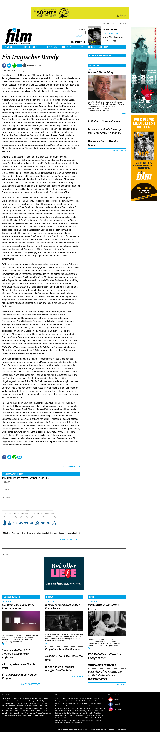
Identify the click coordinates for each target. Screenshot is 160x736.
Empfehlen (19, 65)
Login (112, 23)
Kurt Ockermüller (28, 711)
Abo (103, 23)
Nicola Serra (43, 698)
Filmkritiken (28, 47)
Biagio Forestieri (23, 703)
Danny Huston (7, 708)
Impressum (112, 730)
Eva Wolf (28, 708)
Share (14, 65)
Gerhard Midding (18, 71)
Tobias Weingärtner (44, 713)
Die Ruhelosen (65, 718)
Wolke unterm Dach (67, 723)
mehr (124, 113)
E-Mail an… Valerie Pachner (104, 121)
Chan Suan (38, 708)
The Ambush (77, 720)
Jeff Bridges (41, 701)
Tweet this (9, 65)
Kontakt (91, 730)
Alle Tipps (121, 685)
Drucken (45, 65)
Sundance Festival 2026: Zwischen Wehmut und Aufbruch (16, 654)
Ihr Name (6, 482)
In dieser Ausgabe (111, 34)
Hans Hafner (39, 715)
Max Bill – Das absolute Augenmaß (66, 698)
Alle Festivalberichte (30, 684)
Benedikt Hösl (7, 713)
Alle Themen (77, 676)
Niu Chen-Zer (15, 711)
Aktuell (10, 47)
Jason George (29, 701)
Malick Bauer (43, 706)
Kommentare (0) (34, 65)
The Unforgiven (70, 715)
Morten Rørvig (31, 698)
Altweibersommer (78, 718)
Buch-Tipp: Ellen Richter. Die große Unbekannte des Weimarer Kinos (105, 675)
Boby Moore (18, 713)
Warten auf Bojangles (96, 703)
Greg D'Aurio (40, 711)
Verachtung (82, 711)
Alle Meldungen (119, 151)
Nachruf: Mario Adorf (100, 72)
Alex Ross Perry (31, 706)
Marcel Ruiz (18, 708)
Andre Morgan (30, 713)
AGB (118, 730)
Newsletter (63, 730)
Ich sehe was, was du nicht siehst (65, 711)
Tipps (79, 47)
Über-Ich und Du (92, 718)
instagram (117, 709)
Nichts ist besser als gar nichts (90, 698)
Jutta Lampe (17, 701)
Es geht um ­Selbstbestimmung (62, 649)
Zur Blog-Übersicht (71, 466)
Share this (4, 65)
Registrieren (120, 23)
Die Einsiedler (88, 720)
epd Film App (110, 40)
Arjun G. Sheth (19, 698)
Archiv (104, 47)
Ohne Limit (81, 715)
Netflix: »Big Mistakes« (102, 664)
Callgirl (74, 713)
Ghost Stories (99, 708)
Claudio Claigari (37, 703)
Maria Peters (28, 715)
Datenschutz (101, 730)
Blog (91, 47)
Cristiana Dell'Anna (16, 706)
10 (55, 523)
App (107, 23)
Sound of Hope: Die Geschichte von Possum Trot (82, 701)
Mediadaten (82, 730)
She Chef (66, 713)
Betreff (5, 490)
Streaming (50, 47)
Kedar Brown (6, 701)
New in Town (82, 703)
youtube (116, 699)
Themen (67, 47)
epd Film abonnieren (114, 37)
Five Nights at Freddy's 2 (84, 708)
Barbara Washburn (8, 703)
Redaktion (73, 730)
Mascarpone (59, 706)
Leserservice (78, 42)
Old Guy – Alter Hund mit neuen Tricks (78, 706)
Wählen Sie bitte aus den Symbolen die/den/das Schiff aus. (29, 514)
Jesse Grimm (7, 698)
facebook (117, 704)
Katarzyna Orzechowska (12, 715)
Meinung (6, 497)
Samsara (79, 723)
